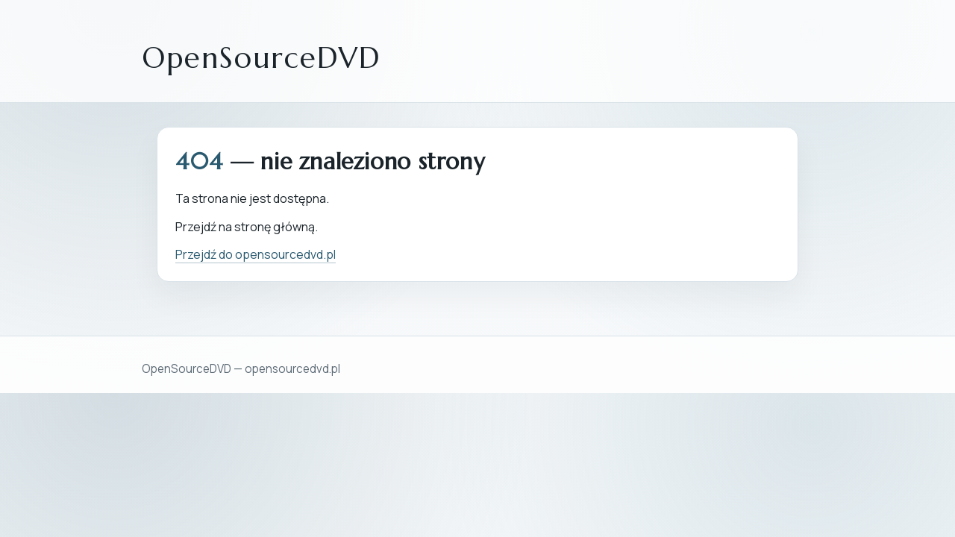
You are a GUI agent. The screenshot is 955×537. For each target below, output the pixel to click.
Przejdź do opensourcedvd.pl (255, 254)
